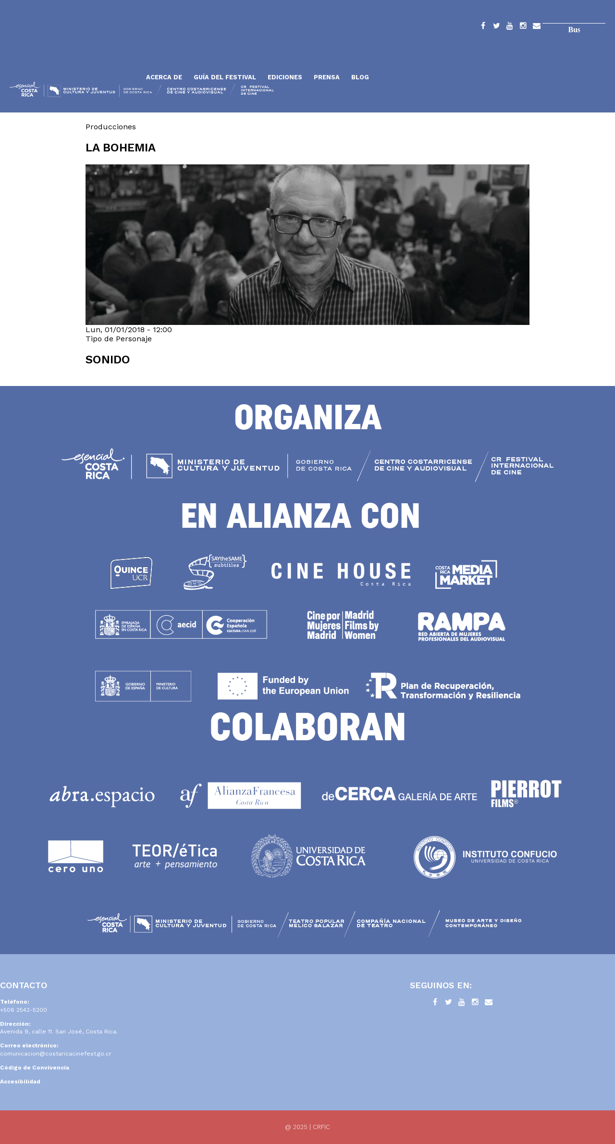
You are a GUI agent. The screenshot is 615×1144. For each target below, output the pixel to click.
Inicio (74, 54)
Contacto (536, 27)
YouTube (510, 27)
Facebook (483, 27)
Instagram (523, 27)
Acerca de (164, 77)
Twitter (496, 27)
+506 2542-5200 (23, 1010)
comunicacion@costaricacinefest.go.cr (55, 1053)
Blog (360, 77)
